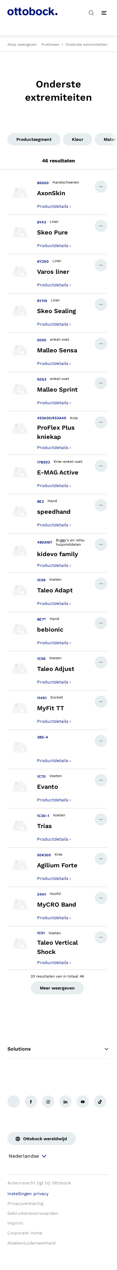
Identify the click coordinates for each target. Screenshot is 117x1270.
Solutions (58, 1049)
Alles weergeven (22, 44)
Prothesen (50, 44)
